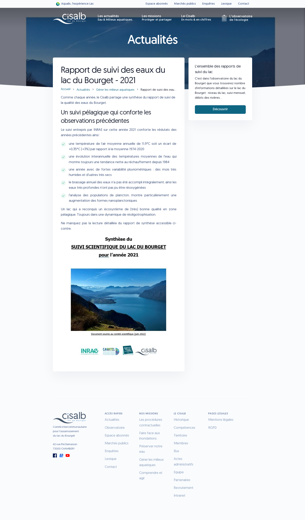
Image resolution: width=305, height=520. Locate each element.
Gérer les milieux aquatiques (115, 89)
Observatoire (115, 428)
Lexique (226, 3)
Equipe (179, 472)
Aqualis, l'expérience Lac (75, 4)
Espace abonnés (157, 3)
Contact (243, 3)
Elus (176, 451)
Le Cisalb (196, 18)
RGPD (212, 428)
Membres (181, 443)
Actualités (83, 89)
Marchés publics (185, 3)
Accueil (65, 89)
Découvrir (220, 109)
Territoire (180, 435)
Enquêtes (208, 3)
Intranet (179, 495)
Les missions (157, 18)
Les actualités (115, 18)
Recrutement (183, 488)
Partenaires (182, 480)
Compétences (184, 428)
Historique (181, 420)
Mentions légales (220, 420)
